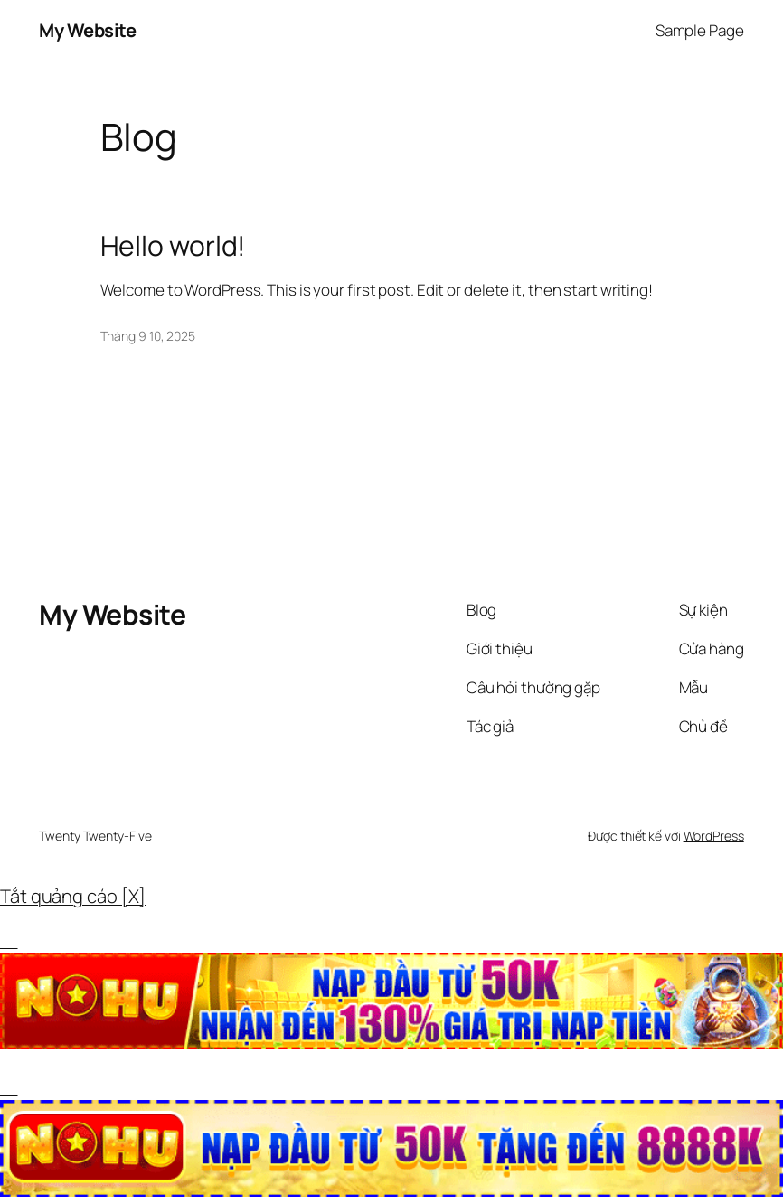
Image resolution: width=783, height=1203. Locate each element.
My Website (87, 30)
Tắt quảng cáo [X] (73, 896)
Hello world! (173, 245)
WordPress (714, 835)
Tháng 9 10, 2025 (147, 335)
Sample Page (700, 30)
